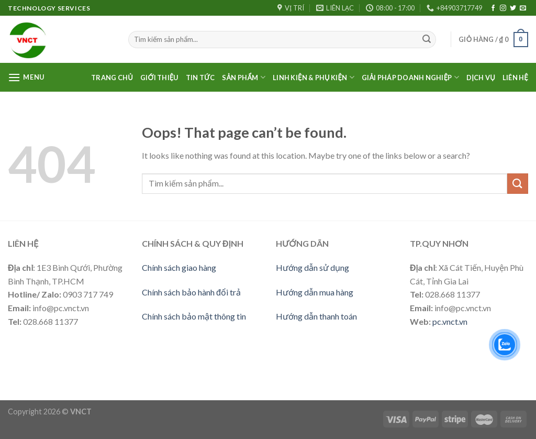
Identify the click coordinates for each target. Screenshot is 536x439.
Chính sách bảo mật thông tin (194, 316)
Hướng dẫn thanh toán (316, 316)
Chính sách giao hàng (179, 267)
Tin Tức (200, 77)
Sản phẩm (243, 77)
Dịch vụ (480, 77)
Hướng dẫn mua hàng (314, 292)
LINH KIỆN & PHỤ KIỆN (313, 77)
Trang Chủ (112, 77)
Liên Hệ (515, 77)
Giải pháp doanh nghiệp (410, 77)
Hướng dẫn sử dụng (312, 267)
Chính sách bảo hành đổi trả (191, 292)
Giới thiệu (159, 77)
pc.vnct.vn (449, 321)
